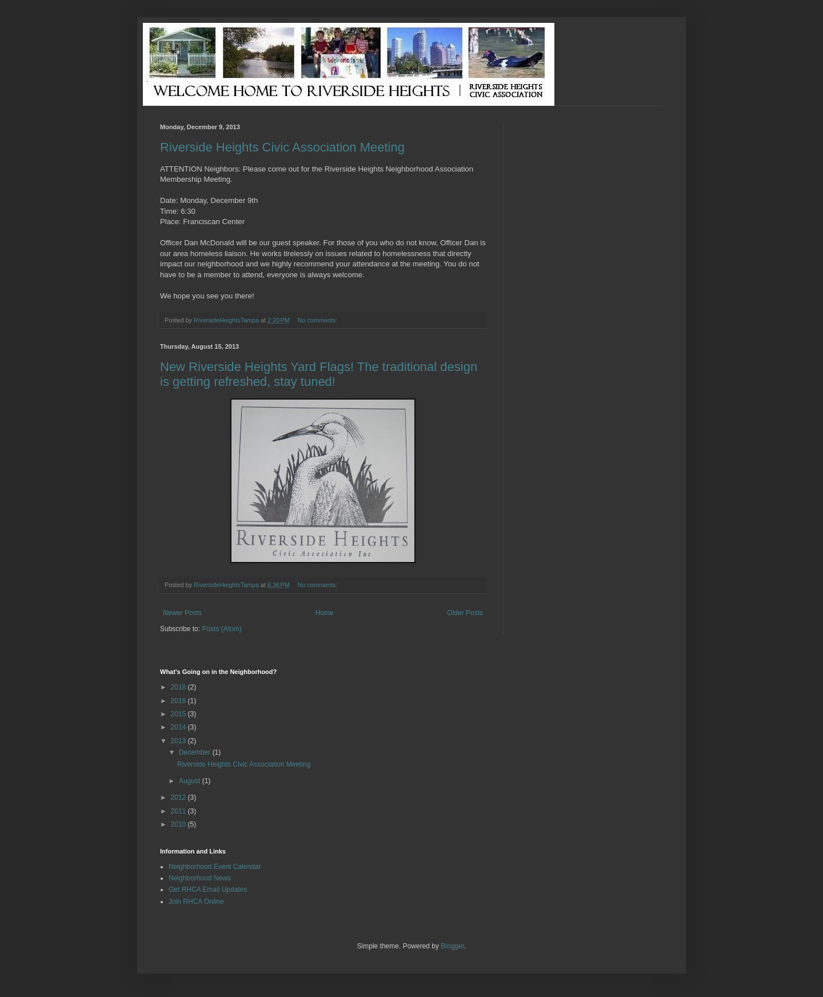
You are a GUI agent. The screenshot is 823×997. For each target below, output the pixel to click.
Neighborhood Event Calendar (215, 867)
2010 (179, 824)
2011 (179, 811)
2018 (179, 687)
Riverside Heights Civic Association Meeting (282, 147)
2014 (179, 727)
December (196, 752)
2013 (179, 741)
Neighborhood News (200, 878)
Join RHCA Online (196, 902)
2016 (179, 701)
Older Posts (465, 613)
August (190, 781)
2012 (179, 797)
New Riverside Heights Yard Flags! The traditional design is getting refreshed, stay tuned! (318, 374)
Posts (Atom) (221, 629)
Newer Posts (182, 613)
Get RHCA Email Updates (208, 890)
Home (324, 613)
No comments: (318, 320)
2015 (179, 714)
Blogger (452, 946)
